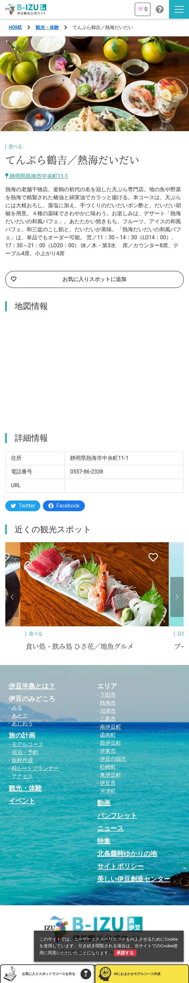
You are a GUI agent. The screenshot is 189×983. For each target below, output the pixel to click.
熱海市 (108, 703)
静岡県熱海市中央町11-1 (36, 176)
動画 (103, 803)
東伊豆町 (110, 775)
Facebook (63, 506)
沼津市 (108, 711)
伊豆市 (108, 783)
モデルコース (28, 744)
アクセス (22, 776)
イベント (22, 801)
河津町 (108, 791)
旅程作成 (22, 760)
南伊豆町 (110, 727)
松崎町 (108, 767)
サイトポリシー (120, 866)
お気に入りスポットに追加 (68, 279)
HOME (15, 27)
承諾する (125, 952)
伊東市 (108, 751)
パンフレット (117, 815)
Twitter (23, 506)
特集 (103, 841)
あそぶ (20, 715)
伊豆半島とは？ (32, 686)
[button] (12, 597)
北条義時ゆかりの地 (127, 854)
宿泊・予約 (25, 752)
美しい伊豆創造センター (133, 879)
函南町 (108, 735)
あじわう (22, 723)
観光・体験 (47, 27)
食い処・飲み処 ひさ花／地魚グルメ (80, 646)
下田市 (108, 695)
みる (17, 707)
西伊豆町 (110, 743)
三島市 (108, 719)
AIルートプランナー (35, 768)
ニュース (110, 828)
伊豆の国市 (113, 759)
